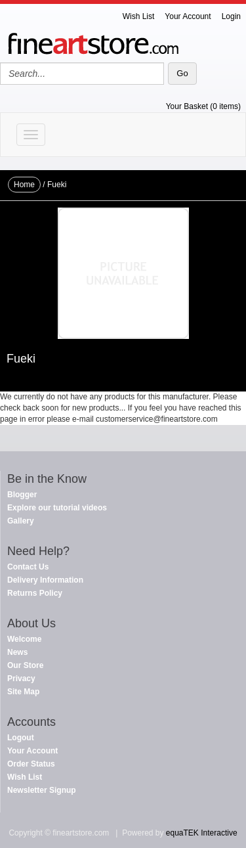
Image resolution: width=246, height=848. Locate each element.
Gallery (20, 520)
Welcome (24, 639)
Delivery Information (45, 580)
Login (231, 16)
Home (24, 184)
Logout (20, 737)
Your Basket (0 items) (203, 106)
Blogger (22, 494)
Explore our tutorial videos (57, 507)
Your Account (188, 16)
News (17, 652)
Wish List (139, 16)
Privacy (21, 678)
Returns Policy (34, 593)
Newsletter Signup (41, 790)
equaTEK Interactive (201, 832)
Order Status (31, 764)
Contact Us (28, 566)
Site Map (23, 691)
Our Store (25, 665)
